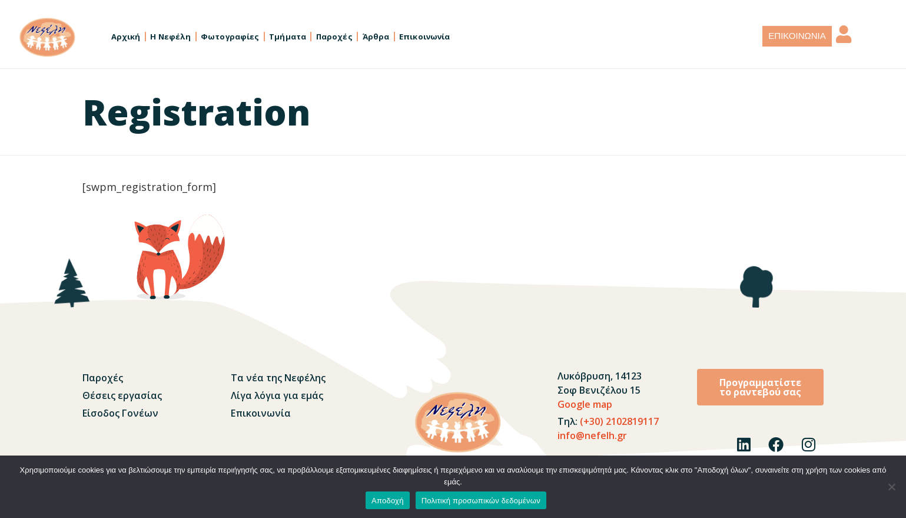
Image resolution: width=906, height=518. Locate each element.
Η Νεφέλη (170, 36)
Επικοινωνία (424, 36)
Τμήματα (287, 36)
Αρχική (126, 36)
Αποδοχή (387, 500)
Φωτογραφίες (230, 36)
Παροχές (334, 36)
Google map (584, 404)
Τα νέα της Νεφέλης (278, 377)
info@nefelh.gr (592, 435)
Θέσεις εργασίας (122, 395)
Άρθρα (376, 36)
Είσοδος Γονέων (120, 413)
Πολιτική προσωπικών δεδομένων (481, 500)
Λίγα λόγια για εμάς (277, 395)
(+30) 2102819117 (618, 421)
